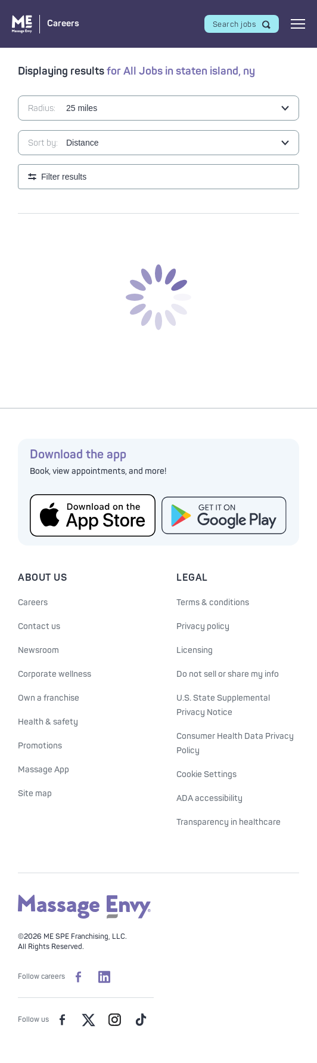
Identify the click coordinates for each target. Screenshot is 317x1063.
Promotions (40, 746)
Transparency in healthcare (228, 822)
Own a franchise (48, 698)
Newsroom (38, 650)
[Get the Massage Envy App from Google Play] (224, 515)
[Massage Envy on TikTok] (141, 1020)
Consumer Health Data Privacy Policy (235, 743)
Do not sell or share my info (227, 674)
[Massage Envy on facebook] (62, 1020)
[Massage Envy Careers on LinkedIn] (104, 977)
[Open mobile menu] (298, 24)
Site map (35, 793)
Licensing (194, 650)
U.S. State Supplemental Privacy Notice (223, 705)
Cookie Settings (206, 774)
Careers (33, 602)
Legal (192, 578)
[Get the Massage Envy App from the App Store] (93, 515)
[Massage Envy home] (84, 916)
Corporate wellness (54, 674)
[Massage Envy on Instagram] (114, 1020)
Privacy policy (202, 626)
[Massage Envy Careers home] (45, 24)
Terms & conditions (212, 602)
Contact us (39, 626)
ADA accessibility (209, 798)
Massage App (43, 770)
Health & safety (48, 722)
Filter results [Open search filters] (63, 176)
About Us (42, 578)
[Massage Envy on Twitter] (88, 1020)
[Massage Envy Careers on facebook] (78, 977)
